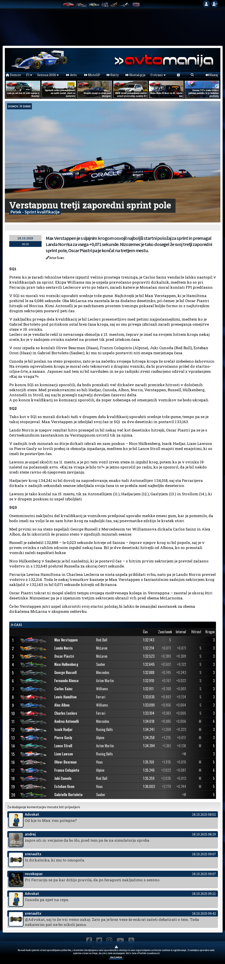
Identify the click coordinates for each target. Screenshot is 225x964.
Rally (113, 75)
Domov (13, 75)
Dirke (27, 106)
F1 (29, 75)
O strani (158, 75)
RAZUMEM (116, 957)
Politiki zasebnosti (149, 953)
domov (13, 106)
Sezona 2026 (48, 75)
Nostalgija (135, 75)
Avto (71, 75)
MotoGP (92, 75)
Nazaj (211, 75)
